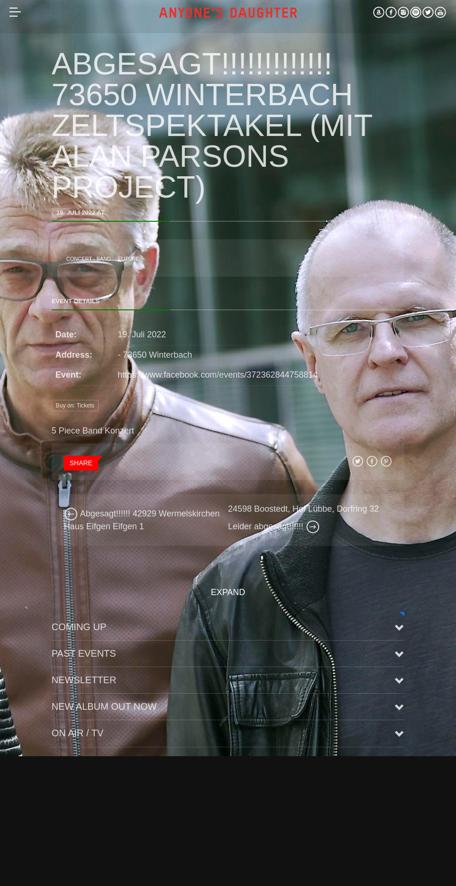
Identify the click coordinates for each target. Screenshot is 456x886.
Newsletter (84, 680)
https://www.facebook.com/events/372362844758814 (218, 375)
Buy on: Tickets (75, 405)
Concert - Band (88, 259)
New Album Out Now (104, 706)
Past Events (84, 653)
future (128, 259)
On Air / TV (78, 733)
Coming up (79, 627)
